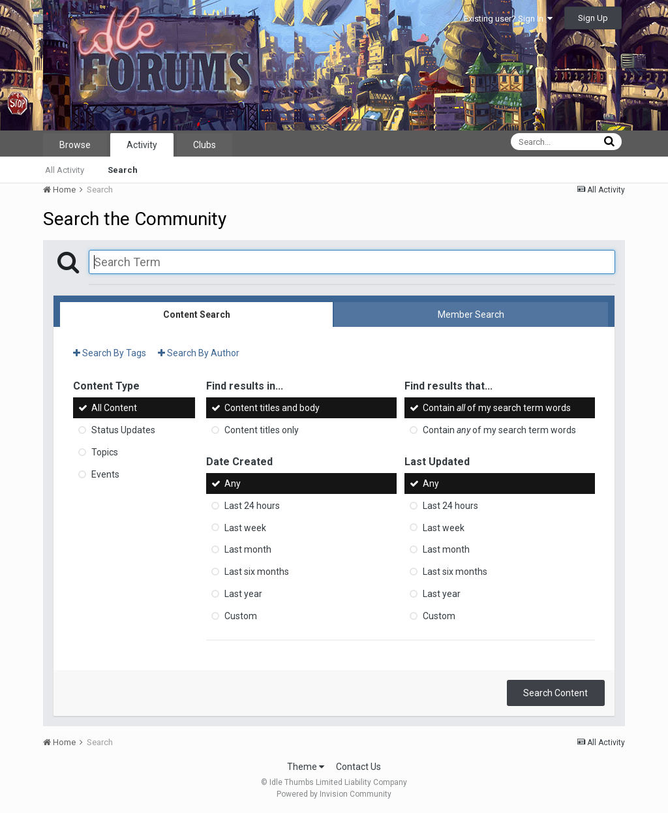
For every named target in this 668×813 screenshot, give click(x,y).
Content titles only (261, 430)
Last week (245, 527)
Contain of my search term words (497, 408)
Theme (305, 766)
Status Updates (123, 430)
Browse (75, 145)
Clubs (204, 145)
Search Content (555, 693)
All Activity (64, 170)
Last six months (256, 571)
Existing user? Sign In (508, 18)
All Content (114, 408)
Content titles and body (272, 408)
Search (123, 170)
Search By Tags (109, 353)
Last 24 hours (252, 505)
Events (105, 474)
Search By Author (198, 353)
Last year (243, 594)
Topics (104, 452)
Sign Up (593, 18)
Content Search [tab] (196, 314)
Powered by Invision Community (334, 794)
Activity (142, 145)
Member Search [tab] (471, 314)
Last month (247, 549)
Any (232, 483)
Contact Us (358, 766)
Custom (240, 616)
